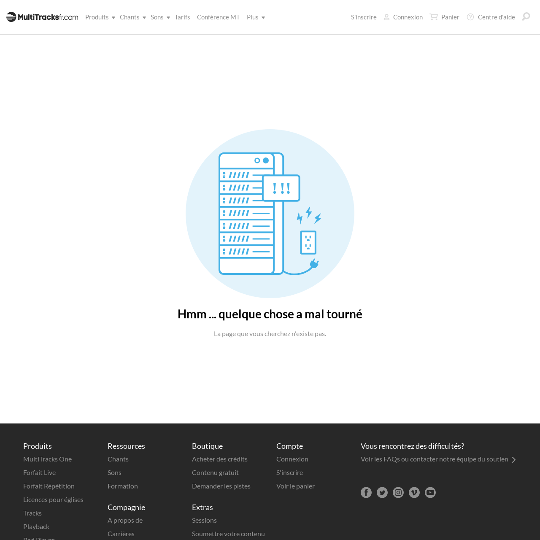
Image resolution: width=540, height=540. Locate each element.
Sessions (204, 520)
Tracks (32, 513)
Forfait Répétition (49, 486)
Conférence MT (218, 17)
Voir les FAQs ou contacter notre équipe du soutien (438, 459)
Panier (444, 17)
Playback (36, 526)
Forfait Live (39, 472)
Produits (98, 17)
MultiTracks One (47, 459)
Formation (123, 486)
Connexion (403, 17)
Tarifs (182, 17)
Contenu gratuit (215, 472)
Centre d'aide (490, 17)
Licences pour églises (53, 499)
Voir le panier (295, 486)
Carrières (121, 533)
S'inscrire (364, 17)
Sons (159, 17)
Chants (131, 17)
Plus (254, 17)
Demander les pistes (221, 486)
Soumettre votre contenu (228, 533)
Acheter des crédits (220, 459)
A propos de (125, 520)
